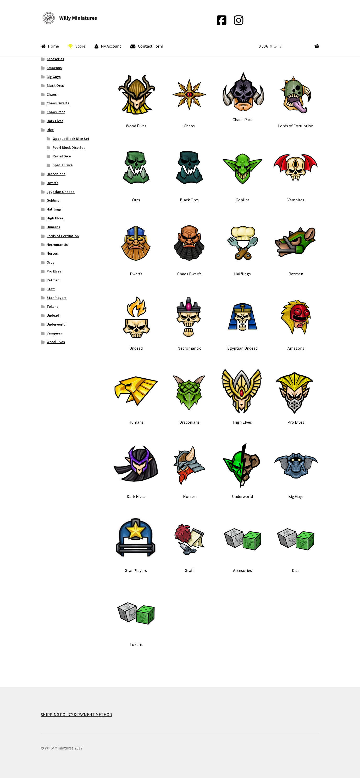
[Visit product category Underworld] (242, 471)
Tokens (52, 306)
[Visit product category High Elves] (242, 396)
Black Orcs (55, 85)
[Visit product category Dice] (295, 545)
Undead (53, 315)
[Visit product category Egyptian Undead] (242, 322)
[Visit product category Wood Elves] (136, 100)
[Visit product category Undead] (136, 322)
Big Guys (54, 76)
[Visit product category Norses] (189, 471)
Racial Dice (62, 156)
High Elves (55, 218)
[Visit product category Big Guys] (295, 471)
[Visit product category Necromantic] (189, 322)
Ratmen (53, 280)
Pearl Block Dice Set (69, 147)
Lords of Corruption (63, 236)
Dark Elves (55, 120)
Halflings (54, 209)
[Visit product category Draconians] (189, 396)
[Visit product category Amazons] (295, 322)
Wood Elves (56, 341)
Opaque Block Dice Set (71, 138)
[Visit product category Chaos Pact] (242, 97)
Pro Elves (54, 271)
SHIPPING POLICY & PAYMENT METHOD (76, 714)
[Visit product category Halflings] (242, 248)
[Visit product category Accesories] (242, 545)
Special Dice (63, 165)
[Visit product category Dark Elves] (136, 471)
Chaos (52, 94)
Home (50, 46)
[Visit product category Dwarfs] (136, 248)
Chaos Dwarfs (58, 103)
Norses (52, 253)
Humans (53, 227)
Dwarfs (52, 182)
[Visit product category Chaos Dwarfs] (189, 248)
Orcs (50, 262)
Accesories (55, 58)
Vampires (54, 333)
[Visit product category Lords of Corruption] (295, 100)
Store (76, 46)
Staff (51, 289)
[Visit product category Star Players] (136, 545)
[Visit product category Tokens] (136, 619)
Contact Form (146, 46)
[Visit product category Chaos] (189, 100)
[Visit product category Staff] (189, 545)
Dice (50, 129)
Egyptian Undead (61, 191)
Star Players (57, 297)
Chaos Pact (56, 112)
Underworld (56, 324)
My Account (108, 46)
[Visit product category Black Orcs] (189, 174)
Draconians (56, 174)
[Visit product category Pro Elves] (295, 396)
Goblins (53, 200)
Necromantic (57, 244)
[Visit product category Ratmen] (295, 248)
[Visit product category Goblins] (242, 174)
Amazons (54, 67)
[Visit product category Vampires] (295, 174)
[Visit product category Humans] (136, 396)
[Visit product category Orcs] (136, 174)
